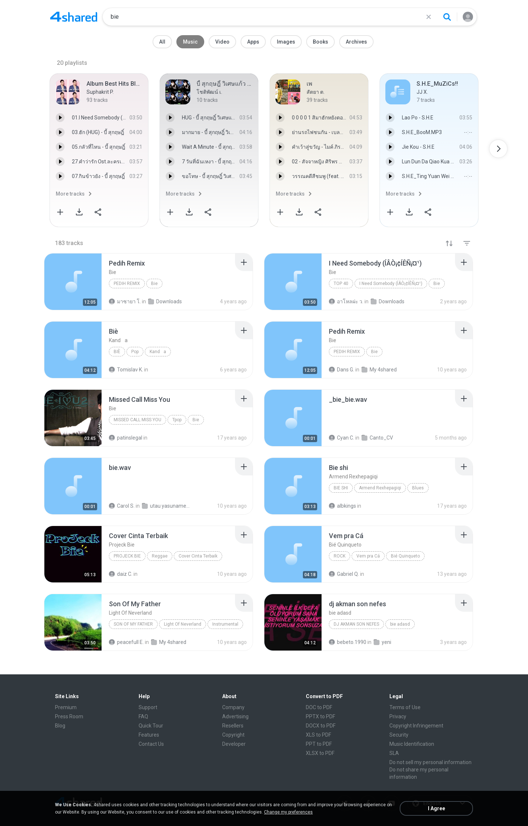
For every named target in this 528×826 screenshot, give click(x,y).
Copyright (233, 735)
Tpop (177, 419)
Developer (234, 744)
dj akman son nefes (356, 624)
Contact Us (151, 744)
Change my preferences (288, 812)
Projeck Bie (127, 556)
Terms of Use (405, 707)
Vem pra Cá (368, 556)
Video (222, 42)
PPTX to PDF (320, 716)
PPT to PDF (319, 744)
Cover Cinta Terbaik (198, 556)
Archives (356, 42)
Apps (253, 42)
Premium (66, 707)
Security (398, 735)
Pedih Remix (127, 283)
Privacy (397, 716)
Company (233, 707)
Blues (418, 487)
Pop (135, 351)
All (162, 42)
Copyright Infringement (416, 726)
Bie (154, 283)
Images (286, 42)
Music (190, 42)
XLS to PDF (318, 735)
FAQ (143, 716)
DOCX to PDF (321, 726)
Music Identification (411, 744)
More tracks (70, 194)
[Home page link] (73, 17)
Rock (339, 556)
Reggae (160, 556)
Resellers (232, 726)
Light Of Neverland (182, 624)
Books (320, 42)
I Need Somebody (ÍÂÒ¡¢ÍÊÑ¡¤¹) (390, 283)
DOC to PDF (319, 707)
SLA (394, 753)
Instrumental (225, 624)
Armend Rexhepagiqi (380, 487)
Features (149, 735)
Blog (60, 726)
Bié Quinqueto (405, 556)
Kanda (158, 351)
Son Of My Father (133, 624)
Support (148, 707)
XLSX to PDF (320, 753)
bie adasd (400, 624)
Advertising (235, 716)
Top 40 (341, 283)
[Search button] (447, 17)
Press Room (69, 716)
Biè (117, 351)
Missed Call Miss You (137, 419)
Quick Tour (151, 726)
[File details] (73, 281)
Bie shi (341, 487)
